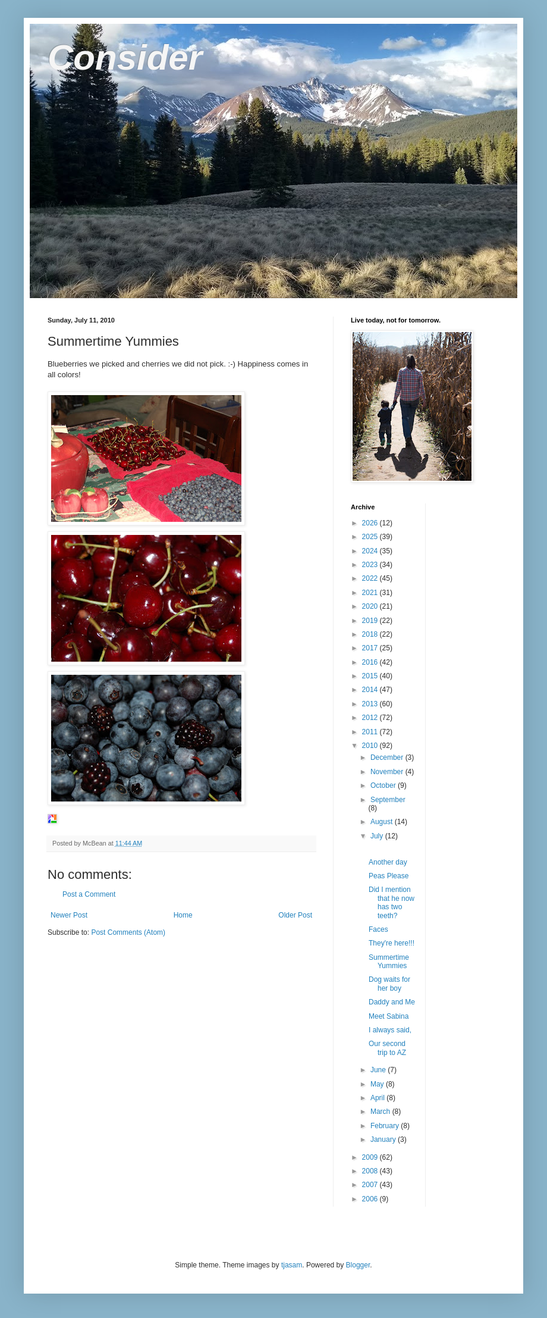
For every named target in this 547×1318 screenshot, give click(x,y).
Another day (388, 862)
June (379, 1070)
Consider (125, 57)
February (385, 1126)
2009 (371, 1157)
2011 (371, 732)
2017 (371, 648)
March (381, 1111)
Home (183, 915)
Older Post (295, 915)
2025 (371, 537)
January (384, 1139)
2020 (371, 606)
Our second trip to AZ (387, 1048)
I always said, (390, 1030)
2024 (371, 551)
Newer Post (69, 915)
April (378, 1098)
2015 (371, 676)
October (384, 785)
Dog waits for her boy (389, 983)
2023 (371, 565)
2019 (371, 620)
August (382, 822)
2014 (371, 689)
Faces (378, 929)
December (387, 757)
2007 (371, 1185)
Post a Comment (88, 894)
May (378, 1084)
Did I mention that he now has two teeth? (391, 902)
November (387, 772)
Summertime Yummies (389, 961)
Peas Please (388, 876)
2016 (371, 662)
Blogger (358, 1265)
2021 (371, 592)
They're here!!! (391, 943)
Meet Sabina (388, 1016)
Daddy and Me (392, 1002)
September (387, 800)
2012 (371, 717)
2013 (371, 704)
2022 (371, 578)
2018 (371, 634)
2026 (371, 523)
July (377, 836)
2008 (371, 1171)
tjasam (291, 1265)
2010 (371, 745)
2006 (371, 1199)
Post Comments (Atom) (128, 932)
